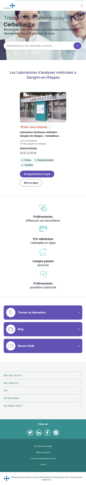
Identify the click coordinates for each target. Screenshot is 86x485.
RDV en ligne (31, 183)
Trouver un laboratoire (32, 312)
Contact (43, 464)
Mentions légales (43, 452)
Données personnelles (43, 446)
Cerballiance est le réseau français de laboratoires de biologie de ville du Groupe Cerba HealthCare (46, 478)
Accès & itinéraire (28, 148)
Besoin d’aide (26, 346)
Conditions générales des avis (42, 458)
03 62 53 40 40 (28, 152)
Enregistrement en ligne (37, 174)
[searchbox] (38, 45)
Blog (20, 329)
